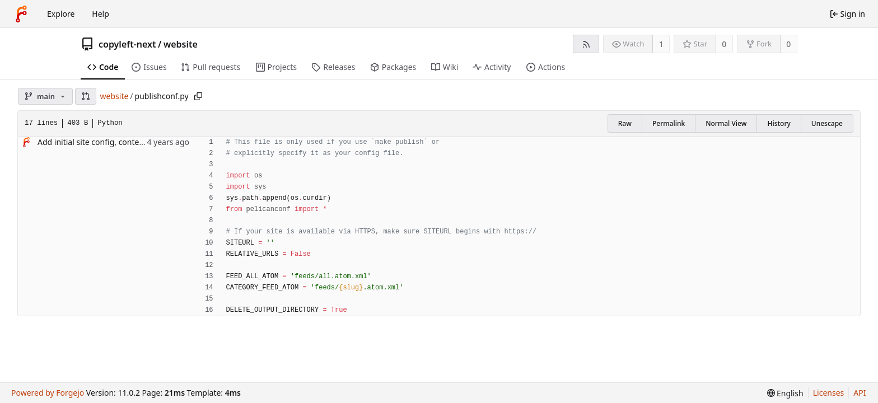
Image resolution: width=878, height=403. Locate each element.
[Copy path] (198, 96)
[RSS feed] (586, 44)
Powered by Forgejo (47, 392)
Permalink (668, 123)
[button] (85, 96)
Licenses (828, 392)
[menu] (785, 393)
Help (100, 13)
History (778, 123)
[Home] (21, 14)
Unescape (827, 123)
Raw (625, 123)
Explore (60, 13)
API (859, 392)
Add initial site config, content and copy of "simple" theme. (145, 142)
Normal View (726, 123)
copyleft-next (127, 44)
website (181, 44)
